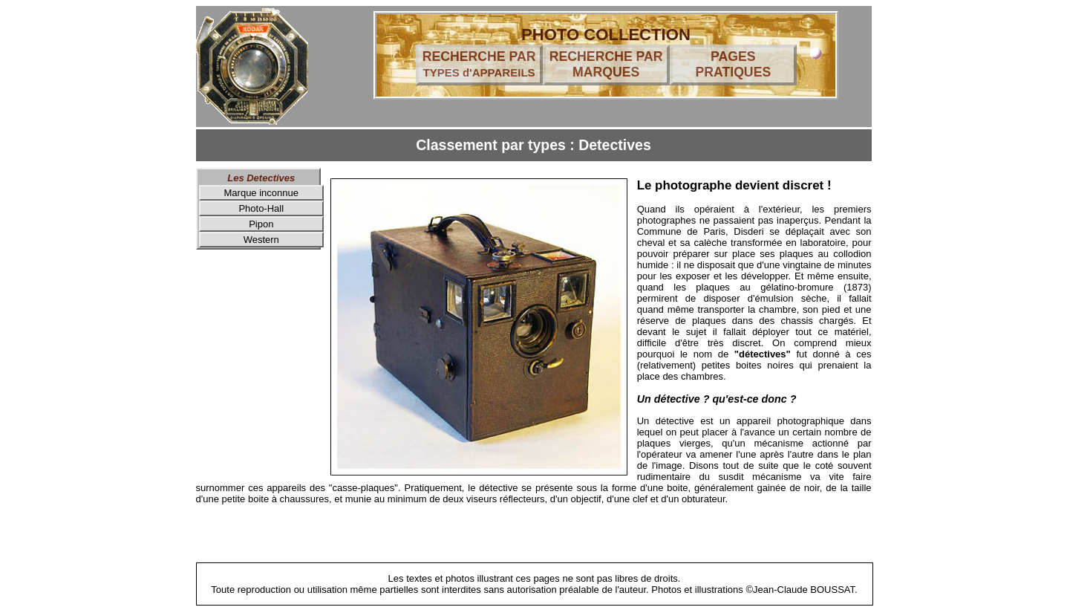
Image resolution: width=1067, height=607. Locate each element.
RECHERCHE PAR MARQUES (606, 64)
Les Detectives (261, 178)
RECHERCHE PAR (479, 64)
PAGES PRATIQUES (733, 64)
